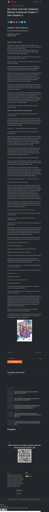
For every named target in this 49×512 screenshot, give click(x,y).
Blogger (28, 499)
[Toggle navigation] (40, 2)
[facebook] (33, 1)
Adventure (19, 412)
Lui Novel (18, 499)
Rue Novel (18, 493)
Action (15, 390)
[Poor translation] (5, 510)
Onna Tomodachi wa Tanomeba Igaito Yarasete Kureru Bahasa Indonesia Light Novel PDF (27, 399)
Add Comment (15, 361)
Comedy (18, 397)
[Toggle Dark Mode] (36, 2)
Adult (18, 390)
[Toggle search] (38, 1)
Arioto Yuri (19, 403)
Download (21, 390)
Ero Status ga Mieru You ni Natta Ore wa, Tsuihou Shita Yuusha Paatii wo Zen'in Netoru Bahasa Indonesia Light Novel (27, 423)
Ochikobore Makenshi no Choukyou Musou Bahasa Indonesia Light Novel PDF (26, 392)
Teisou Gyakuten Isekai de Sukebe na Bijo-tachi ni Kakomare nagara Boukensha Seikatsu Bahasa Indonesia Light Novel (27, 415)
